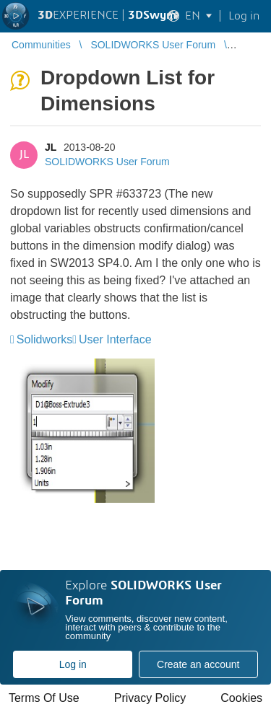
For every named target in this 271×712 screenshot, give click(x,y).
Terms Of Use (44, 698)
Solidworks (44, 339)
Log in (73, 664)
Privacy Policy (150, 698)
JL (50, 147)
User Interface (115, 339)
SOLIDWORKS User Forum (107, 161)
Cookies (241, 698)
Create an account (198, 664)
